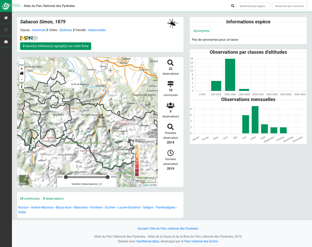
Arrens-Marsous (42, 207)
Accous (23, 207)
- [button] (22, 79)
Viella (22, 212)
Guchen (111, 207)
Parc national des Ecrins (201, 241)
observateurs (53, 198)
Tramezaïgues (167, 207)
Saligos (150, 207)
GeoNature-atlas (147, 241)
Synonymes (201, 31)
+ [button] (22, 68)
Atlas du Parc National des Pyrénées (49, 6)
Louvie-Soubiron (130, 207)
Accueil (142, 228)
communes (30, 198)
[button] (21, 74)
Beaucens (82, 207)
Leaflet (145, 185)
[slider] (66, 177)
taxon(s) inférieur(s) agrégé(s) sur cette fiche (56, 46)
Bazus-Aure (64, 207)
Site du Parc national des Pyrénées (174, 228)
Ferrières (97, 207)
